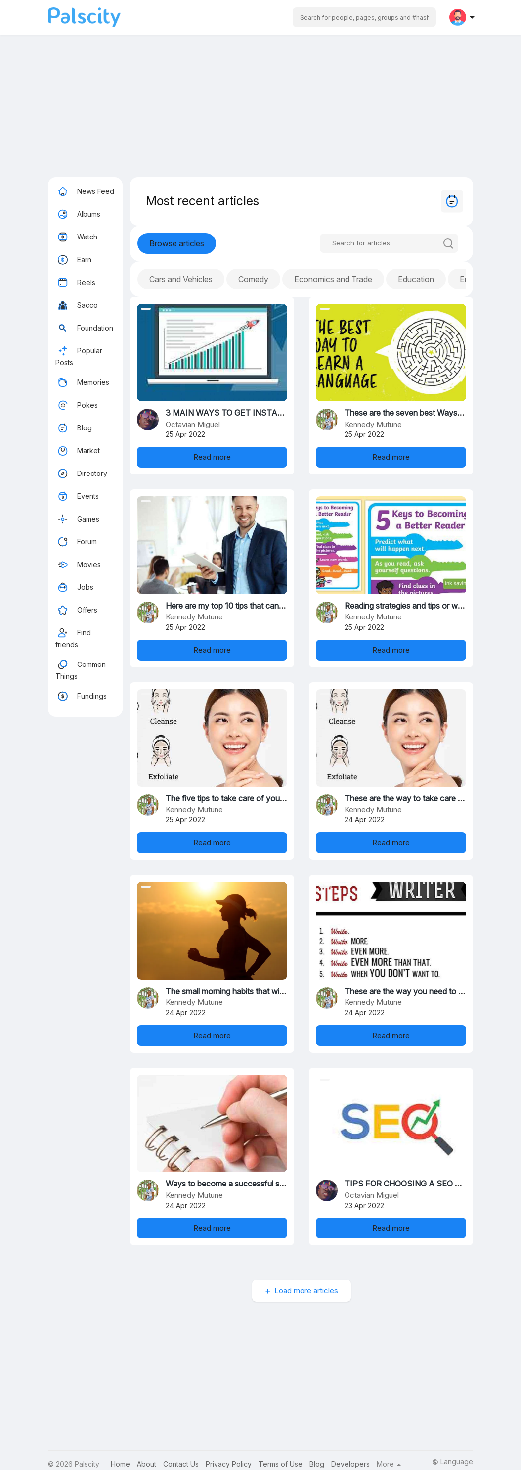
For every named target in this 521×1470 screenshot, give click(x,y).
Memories (82, 382)
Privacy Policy (229, 1464)
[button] (364, 17)
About (146, 1464)
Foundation (84, 328)
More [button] (389, 1464)
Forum (76, 541)
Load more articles (306, 1290)
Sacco (76, 305)
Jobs (74, 587)
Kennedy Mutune (373, 424)
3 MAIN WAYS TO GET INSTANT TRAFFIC (245, 413)
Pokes (76, 405)
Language (452, 1461)
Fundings (81, 696)
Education (416, 279)
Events (77, 496)
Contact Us (181, 1464)
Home (120, 1464)
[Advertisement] (260, 108)
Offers (76, 610)
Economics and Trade (333, 279)
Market (77, 450)
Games (77, 519)
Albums (77, 214)
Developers (350, 1464)
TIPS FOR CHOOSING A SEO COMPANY (420, 1183)
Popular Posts (78, 355)
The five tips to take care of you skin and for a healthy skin (270, 798)
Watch (76, 237)
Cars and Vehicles (181, 279)
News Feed (84, 191)
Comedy (253, 279)
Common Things (80, 668)
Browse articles (176, 243)
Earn (73, 259)
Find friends (73, 637)
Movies (78, 564)
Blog (73, 428)
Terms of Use (281, 1464)
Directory (81, 473)
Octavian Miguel (193, 424)
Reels (75, 282)
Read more (212, 457)
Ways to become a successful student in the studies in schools (277, 1183)
